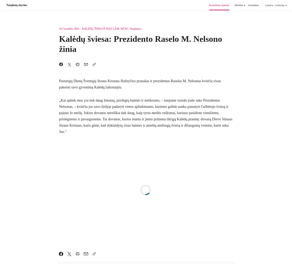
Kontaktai (253, 5)
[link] (61, 254)
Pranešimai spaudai (219, 5)
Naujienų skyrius (16, 5)
